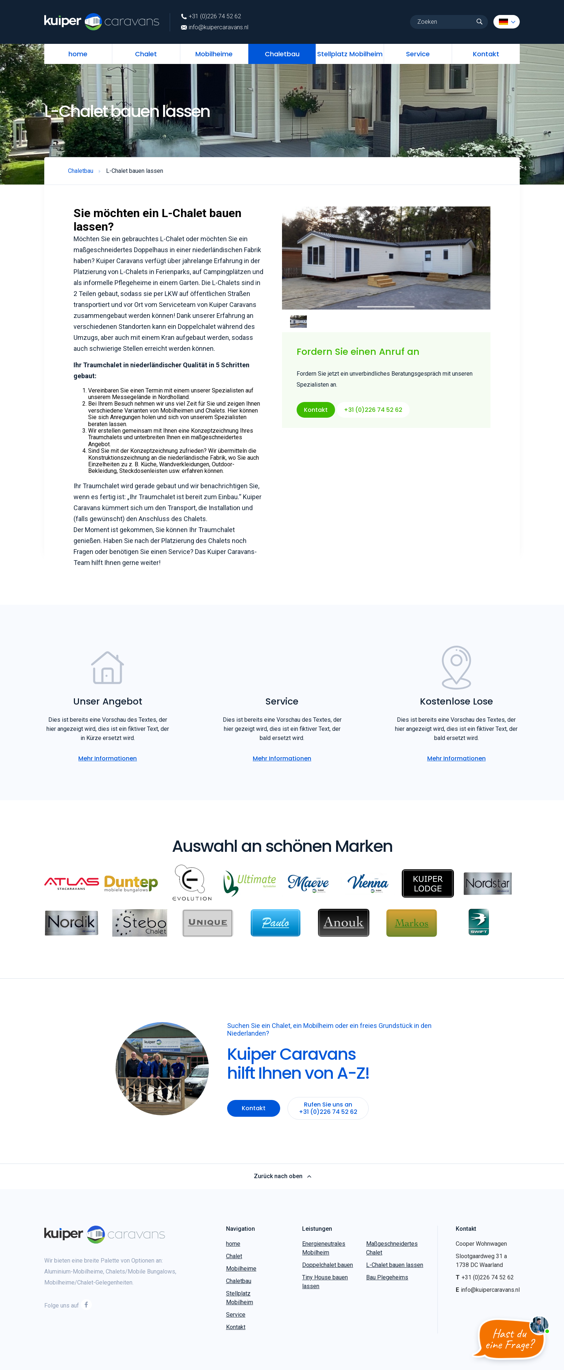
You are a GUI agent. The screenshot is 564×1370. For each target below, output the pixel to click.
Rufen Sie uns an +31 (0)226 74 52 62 (328, 1108)
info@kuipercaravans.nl (214, 27)
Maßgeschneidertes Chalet (392, 1248)
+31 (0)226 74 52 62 (211, 16)
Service (418, 53)
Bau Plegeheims (387, 1277)
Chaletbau (282, 53)
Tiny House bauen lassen (325, 1282)
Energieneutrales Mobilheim (323, 1248)
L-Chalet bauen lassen (394, 1264)
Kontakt (486, 53)
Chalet (146, 53)
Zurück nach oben (282, 1176)
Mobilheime (214, 53)
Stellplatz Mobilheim (350, 53)
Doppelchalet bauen (327, 1264)
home (77, 53)
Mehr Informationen (107, 758)
